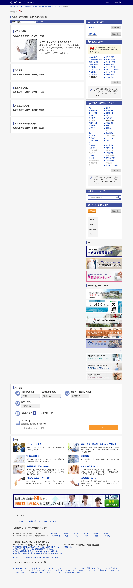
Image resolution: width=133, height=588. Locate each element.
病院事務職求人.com (72, 572)
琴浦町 (105, 534)
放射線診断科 (110, 158)
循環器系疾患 (94, 62)
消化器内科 (93, 113)
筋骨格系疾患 (94, 65)
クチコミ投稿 (18, 521)
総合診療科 (110, 160)
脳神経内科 (93, 110)
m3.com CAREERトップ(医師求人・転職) (23, 7)
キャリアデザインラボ (68, 568)
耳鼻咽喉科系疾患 (95, 60)
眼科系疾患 (110, 57)
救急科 (91, 155)
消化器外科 (110, 145)
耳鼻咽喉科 (110, 133)
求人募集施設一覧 (33, 521)
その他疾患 (110, 77)
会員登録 (118, 2)
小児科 (91, 115)
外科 (107, 115)
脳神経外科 (110, 120)
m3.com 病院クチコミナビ (90, 568)
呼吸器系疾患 (110, 60)
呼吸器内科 (110, 110)
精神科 (108, 108)
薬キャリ (103, 570)
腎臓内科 (92, 148)
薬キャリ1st (115, 570)
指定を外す (115, 27)
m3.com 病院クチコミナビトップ (49, 7)
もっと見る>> (117, 350)
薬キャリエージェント (87, 570)
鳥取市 (66, 534)
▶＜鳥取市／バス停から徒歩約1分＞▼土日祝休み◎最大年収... (36, 557)
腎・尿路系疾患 (94, 70)
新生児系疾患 (110, 72)
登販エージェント (53, 572)
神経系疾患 (93, 57)
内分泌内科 (110, 148)
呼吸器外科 (93, 123)
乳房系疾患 (93, 67)
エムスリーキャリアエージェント (42, 568)
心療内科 (92, 138)
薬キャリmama (20, 572)
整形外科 (92, 118)
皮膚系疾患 (110, 65)
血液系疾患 (93, 72)
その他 (91, 158)
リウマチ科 (110, 138)
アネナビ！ (23, 570)
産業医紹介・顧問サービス (41, 570)
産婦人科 (109, 128)
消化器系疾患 (110, 62)
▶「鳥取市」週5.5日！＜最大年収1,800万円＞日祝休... (33, 549)
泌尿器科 (92, 128)
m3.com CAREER (19, 568)
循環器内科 (110, 113)
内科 (90, 108)
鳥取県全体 (54, 534)
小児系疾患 (93, 75)
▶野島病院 (68, 547)
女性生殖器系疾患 (112, 70)
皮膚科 (108, 125)
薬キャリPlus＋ (36, 572)
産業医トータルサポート (65, 570)
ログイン (109, 2)
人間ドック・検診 (112, 165)
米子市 (76, 534)
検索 (103, 427)
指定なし (92, 34)
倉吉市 (86, 534)
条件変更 (92, 211)
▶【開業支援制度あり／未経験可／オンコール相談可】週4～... (36, 547)
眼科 (90, 133)
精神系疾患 (93, 77)
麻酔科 (108, 141)
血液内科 (92, 145)
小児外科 (92, 125)
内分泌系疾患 (110, 67)
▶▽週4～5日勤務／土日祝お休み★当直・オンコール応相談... (35, 551)
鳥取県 (91, 28)
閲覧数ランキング (51, 521)
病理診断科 (110, 153)
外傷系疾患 (110, 75)
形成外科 (109, 118)
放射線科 (92, 135)
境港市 (95, 534)
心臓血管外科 (110, 123)
